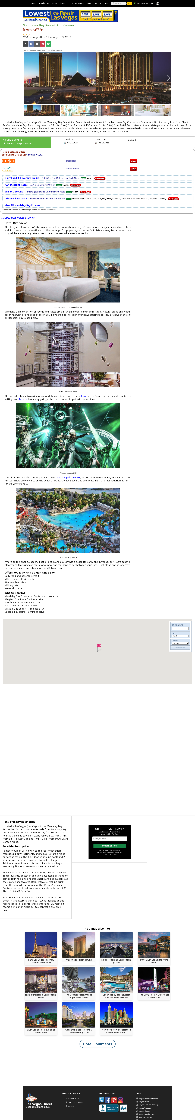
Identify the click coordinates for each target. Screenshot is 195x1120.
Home (34, 3)
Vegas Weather (145, 1108)
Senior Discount (14, 191)
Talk (95, 3)
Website (71, 1106)
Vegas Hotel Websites (147, 1114)
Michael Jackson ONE (68, 477)
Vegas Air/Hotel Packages (149, 1105)
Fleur (84, 396)
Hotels (42, 3)
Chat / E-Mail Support (76, 1102)
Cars (89, 3)
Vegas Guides (144, 1111)
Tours (70, 3)
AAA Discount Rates (16, 184)
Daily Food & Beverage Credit (22, 177)
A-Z (101, 3)
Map (107, 3)
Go (129, 3)
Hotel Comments (97, 1044)
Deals (54, 3)
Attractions (79, 3)
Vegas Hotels (144, 1101)
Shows (62, 3)
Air (48, 3)
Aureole (23, 399)
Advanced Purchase (16, 198)
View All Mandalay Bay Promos (22, 205)
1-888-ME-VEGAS (145, 3)
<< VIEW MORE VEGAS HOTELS (18, 218)
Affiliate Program (145, 1117)
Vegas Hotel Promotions (148, 1098)
